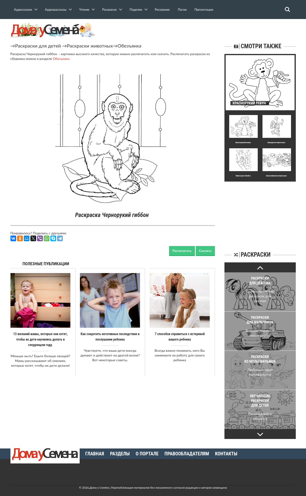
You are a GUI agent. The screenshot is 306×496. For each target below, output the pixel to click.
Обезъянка (129, 45)
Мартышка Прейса (243, 176)
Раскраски (109, 9)
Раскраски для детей (38, 45)
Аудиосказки (23, 9)
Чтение (84, 9)
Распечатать (181, 251)
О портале (147, 453)
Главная (94, 453)
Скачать (205, 251)
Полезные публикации (46, 263)
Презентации (203, 9)
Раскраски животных (90, 45)
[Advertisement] (260, 211)
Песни (182, 9)
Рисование (162, 9)
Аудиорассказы (56, 9)
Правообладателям (187, 453)
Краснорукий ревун (243, 142)
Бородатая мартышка (277, 142)
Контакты (226, 453)
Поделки (136, 9)
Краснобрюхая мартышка (276, 176)
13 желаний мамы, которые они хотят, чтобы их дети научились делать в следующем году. (40, 339)
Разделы (120, 453)
